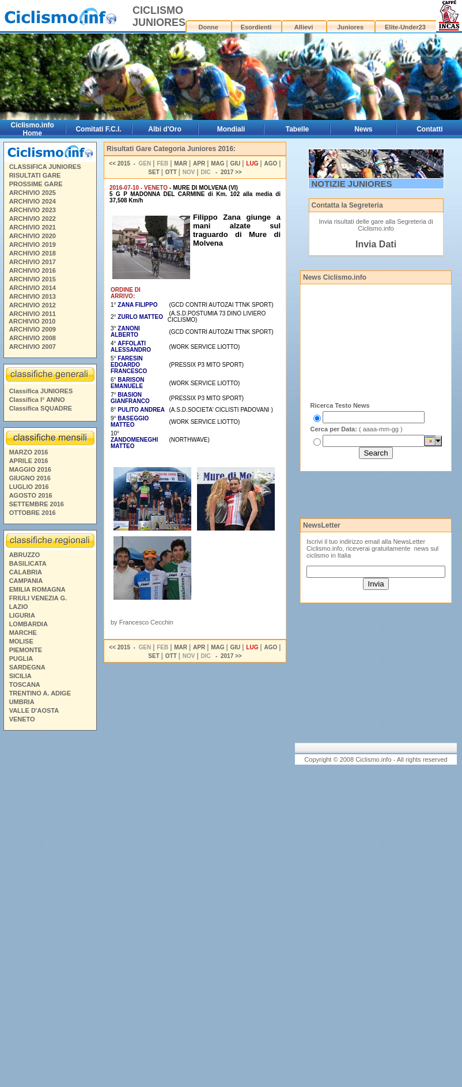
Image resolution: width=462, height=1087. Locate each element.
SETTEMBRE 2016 (36, 504)
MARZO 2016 (28, 452)
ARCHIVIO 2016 (32, 270)
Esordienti (256, 27)
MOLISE (21, 641)
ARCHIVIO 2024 (32, 201)
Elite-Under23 (405, 27)
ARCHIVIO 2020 (32, 235)
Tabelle (297, 129)
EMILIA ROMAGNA (37, 589)
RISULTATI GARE (35, 175)
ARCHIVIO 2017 (32, 261)
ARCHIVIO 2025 (32, 192)
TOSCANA (24, 684)
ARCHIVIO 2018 (32, 253)
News (363, 129)
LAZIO (18, 606)
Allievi (303, 27)
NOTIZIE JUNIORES (352, 184)
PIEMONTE (25, 649)
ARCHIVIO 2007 (32, 346)
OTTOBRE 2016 (32, 512)
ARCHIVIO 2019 (32, 244)
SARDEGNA (27, 667)
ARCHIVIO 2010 (32, 321)
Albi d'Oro (164, 129)
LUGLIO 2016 (29, 486)
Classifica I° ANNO (37, 399)
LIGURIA (22, 615)
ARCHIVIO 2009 (32, 329)
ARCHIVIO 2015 (32, 279)
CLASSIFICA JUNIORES (45, 166)
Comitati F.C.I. (98, 129)
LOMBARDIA (28, 623)
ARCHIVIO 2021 (32, 227)
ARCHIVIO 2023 (32, 209)
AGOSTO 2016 (30, 495)
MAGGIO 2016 (30, 469)
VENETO (22, 719)
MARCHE (23, 632)
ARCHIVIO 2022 (32, 218)
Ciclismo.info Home (32, 129)
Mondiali (231, 129)
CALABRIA (25, 572)
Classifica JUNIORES (41, 391)
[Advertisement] (49, 911)
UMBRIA (22, 701)
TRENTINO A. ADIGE (40, 693)
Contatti (429, 129)
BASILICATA (28, 563)
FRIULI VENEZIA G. (38, 598)
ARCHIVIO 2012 (32, 305)
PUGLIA (21, 658)
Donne (208, 27)
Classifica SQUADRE (40, 408)
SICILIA (20, 675)
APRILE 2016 (28, 460)
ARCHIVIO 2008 (32, 337)
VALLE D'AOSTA (34, 710)
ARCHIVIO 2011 (32, 313)
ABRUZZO (24, 554)
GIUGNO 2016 (30, 478)
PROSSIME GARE (36, 183)
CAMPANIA (26, 580)
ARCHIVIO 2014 (32, 287)
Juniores (350, 27)
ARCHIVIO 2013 (32, 296)
